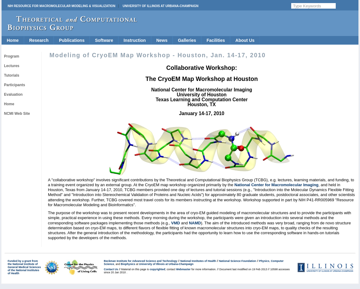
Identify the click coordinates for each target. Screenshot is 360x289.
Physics (264, 261)
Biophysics (128, 264)
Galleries (187, 40)
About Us (244, 40)
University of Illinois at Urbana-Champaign (160, 6)
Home (13, 40)
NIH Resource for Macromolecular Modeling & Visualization (61, 6)
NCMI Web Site (17, 113)
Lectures (11, 66)
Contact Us (111, 269)
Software (104, 40)
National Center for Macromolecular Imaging (276, 185)
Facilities (215, 40)
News (162, 40)
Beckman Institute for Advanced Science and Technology (140, 261)
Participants (14, 85)
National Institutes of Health (198, 261)
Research (39, 40)
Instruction (134, 40)
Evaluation (13, 94)
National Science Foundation (237, 261)
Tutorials (11, 75)
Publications (71, 40)
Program (11, 56)
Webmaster (183, 269)
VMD (175, 223)
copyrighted (157, 269)
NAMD (195, 223)
